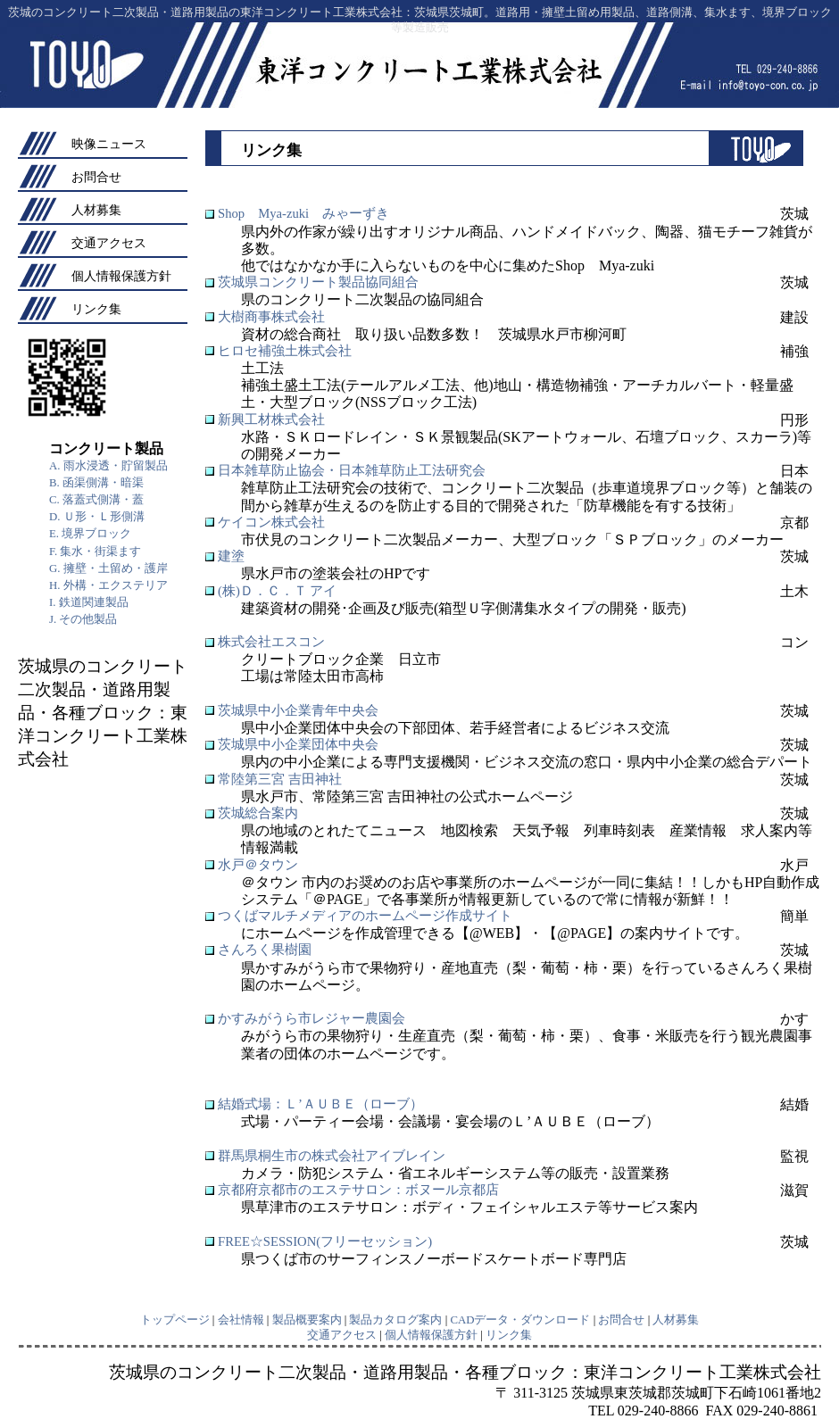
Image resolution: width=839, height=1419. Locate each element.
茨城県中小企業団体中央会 (298, 744)
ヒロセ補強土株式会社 (285, 351)
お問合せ (96, 177)
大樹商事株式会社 (271, 317)
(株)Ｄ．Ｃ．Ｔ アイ (277, 591)
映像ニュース (108, 144)
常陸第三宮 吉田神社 (280, 779)
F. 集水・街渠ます (95, 551)
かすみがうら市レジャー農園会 (311, 1018)
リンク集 (96, 309)
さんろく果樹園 (265, 949)
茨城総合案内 (258, 813)
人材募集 (96, 210)
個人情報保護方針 (121, 276)
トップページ (175, 1320)
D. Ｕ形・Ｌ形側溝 (97, 516)
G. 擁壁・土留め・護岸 (108, 568)
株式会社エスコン (271, 642)
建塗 (231, 556)
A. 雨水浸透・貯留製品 (108, 466)
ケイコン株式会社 (271, 522)
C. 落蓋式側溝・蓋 (96, 500)
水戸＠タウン (258, 865)
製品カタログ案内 (395, 1320)
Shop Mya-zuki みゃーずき (303, 213)
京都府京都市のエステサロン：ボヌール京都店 (358, 1189)
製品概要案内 (307, 1320)
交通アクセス (108, 243)
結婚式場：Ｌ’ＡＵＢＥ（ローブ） (320, 1104)
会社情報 (241, 1320)
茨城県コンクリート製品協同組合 (318, 282)
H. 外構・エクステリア (108, 585)
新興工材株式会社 (271, 419)
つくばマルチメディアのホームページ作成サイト (365, 916)
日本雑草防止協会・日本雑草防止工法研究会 (352, 470)
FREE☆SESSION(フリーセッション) (325, 1241)
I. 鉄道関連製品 (89, 602)
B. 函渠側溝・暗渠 (96, 483)
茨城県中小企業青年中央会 (298, 710)
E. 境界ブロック (90, 533)
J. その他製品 (83, 619)
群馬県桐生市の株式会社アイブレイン (331, 1156)
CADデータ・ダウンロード (520, 1320)
